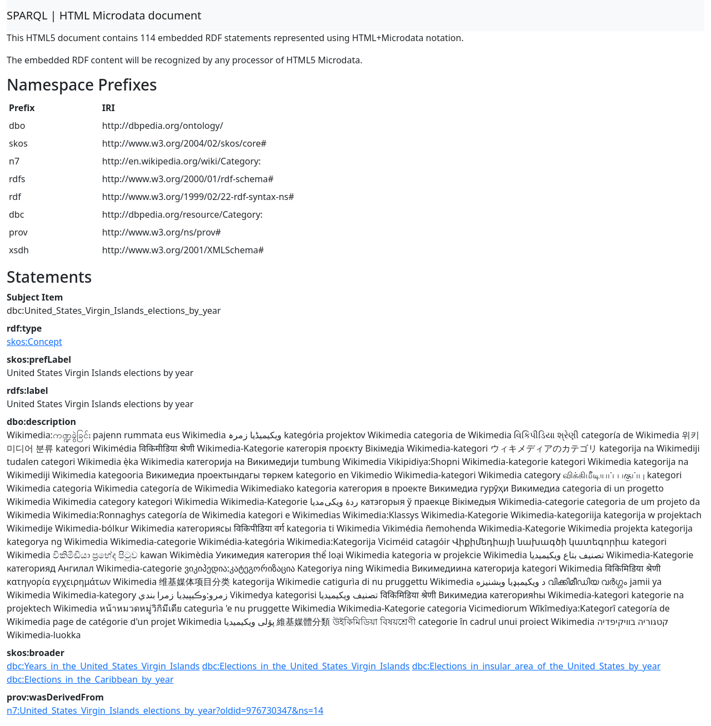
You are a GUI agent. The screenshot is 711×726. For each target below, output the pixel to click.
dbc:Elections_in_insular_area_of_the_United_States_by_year (536, 666)
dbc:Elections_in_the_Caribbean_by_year (90, 679)
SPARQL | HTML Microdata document (104, 15)
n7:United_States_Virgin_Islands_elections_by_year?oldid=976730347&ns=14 (165, 710)
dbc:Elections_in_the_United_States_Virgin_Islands (306, 666)
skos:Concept (34, 342)
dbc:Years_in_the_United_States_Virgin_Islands (103, 666)
